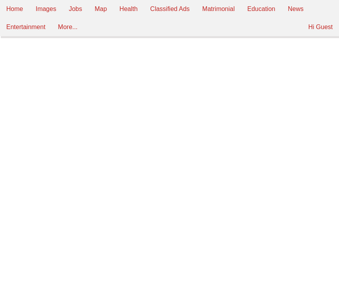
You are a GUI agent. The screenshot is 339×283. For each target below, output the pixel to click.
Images (46, 9)
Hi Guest (320, 27)
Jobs (75, 9)
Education (261, 9)
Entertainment (26, 27)
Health (128, 9)
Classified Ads (170, 9)
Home (14, 9)
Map (101, 9)
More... (68, 27)
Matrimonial (218, 9)
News (296, 9)
